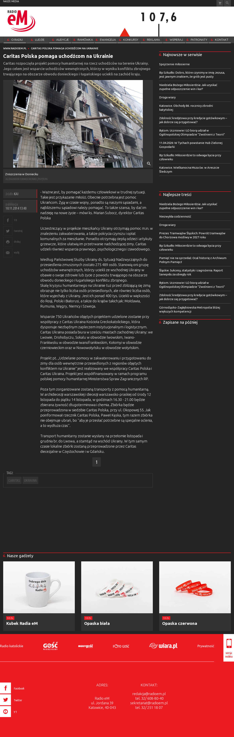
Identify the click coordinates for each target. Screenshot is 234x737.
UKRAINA (30, 480)
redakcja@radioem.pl (149, 694)
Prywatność (205, 646)
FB (15, 220)
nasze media (11, 1)
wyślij (16, 252)
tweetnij (18, 230)
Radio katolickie (11, 646)
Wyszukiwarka (227, 3)
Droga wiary (167, 97)
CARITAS (14, 480)
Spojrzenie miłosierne (174, 64)
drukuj (17, 241)
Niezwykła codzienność (175, 216)
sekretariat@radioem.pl (149, 703)
